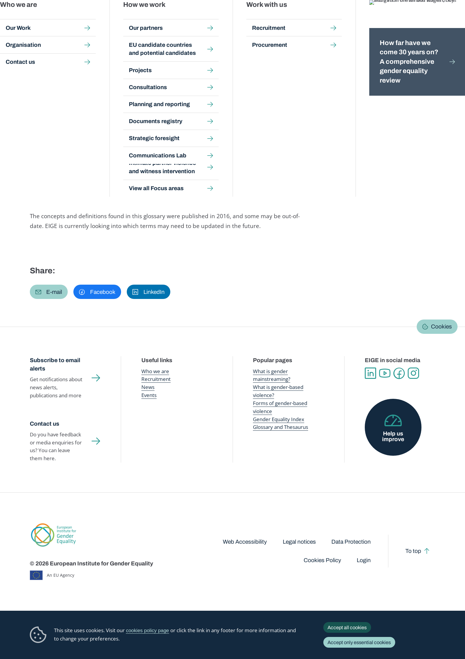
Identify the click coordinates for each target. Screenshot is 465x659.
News (148, 387)
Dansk (417, 73)
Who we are (155, 371)
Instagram (413, 373)
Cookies (441, 326)
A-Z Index (173, 58)
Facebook (399, 373)
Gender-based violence (268, 18)
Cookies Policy (322, 560)
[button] (49, 292)
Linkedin (370, 373)
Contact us (44, 424)
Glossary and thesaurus (134, 58)
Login (364, 560)
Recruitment (156, 379)
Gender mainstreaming (215, 18)
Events (149, 395)
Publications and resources (156, 18)
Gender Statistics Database (377, 18)
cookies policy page (147, 630)
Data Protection (351, 542)
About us (422, 18)
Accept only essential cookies (359, 642)
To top (413, 551)
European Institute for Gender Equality (41, 18)
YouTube (384, 373)
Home (42, 58)
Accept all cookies (347, 627)
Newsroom (107, 18)
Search (451, 18)
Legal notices (299, 542)
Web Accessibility (245, 542)
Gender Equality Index (321, 18)
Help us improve (393, 436)
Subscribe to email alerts (55, 364)
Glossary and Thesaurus (280, 427)
